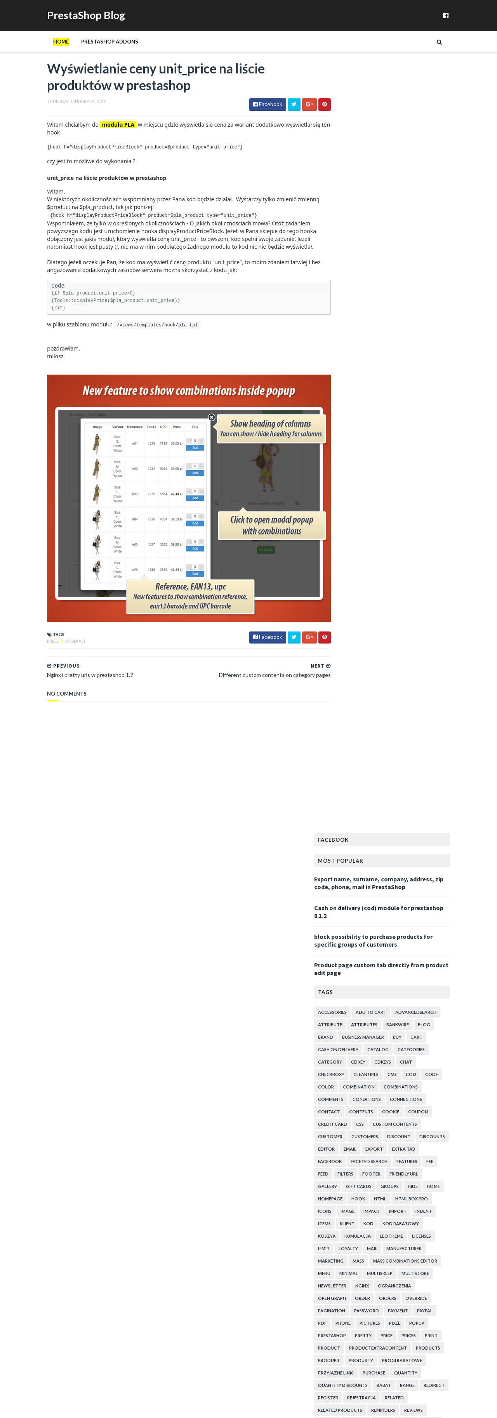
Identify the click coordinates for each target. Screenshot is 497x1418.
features (422, 410)
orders (403, 546)
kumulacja (373, 484)
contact (345, 360)
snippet (369, 696)
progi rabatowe (418, 609)
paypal (440, 559)
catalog (394, 298)
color (342, 335)
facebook (346, 410)
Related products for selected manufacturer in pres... (400, 1327)
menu (340, 522)
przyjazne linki (352, 621)
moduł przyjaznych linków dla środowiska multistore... (392, 1153)
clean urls (381, 323)
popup (432, 571)
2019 (345, 828)
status (342, 708)
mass (374, 509)
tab (387, 708)
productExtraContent (394, 596)
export (390, 397)
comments (347, 348)
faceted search (385, 410)
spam (393, 696)
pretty (379, 584)
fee (445, 410)
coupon (434, 360)
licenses (437, 484)
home (449, 435)
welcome (345, 758)
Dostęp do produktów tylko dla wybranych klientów (395, 1108)
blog (440, 273)
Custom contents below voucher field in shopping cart (404, 969)
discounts (448, 385)
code (447, 323)
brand (341, 285)
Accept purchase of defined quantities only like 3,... (401, 1034)
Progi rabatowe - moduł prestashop (387, 1370)
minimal (364, 522)
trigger (385, 733)
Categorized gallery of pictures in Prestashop (398, 1097)
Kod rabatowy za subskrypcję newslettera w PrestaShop (397, 1269)
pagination (347, 559)
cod (427, 323)
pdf (338, 571)
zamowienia (421, 758)
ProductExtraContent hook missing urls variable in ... (404, 940)
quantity (421, 621)
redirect (450, 634)
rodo (398, 671)
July (350, 867)
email (366, 397)
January (355, 899)
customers (380, 385)
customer (346, 385)
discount (414, 385)
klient (363, 472)
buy (413, 285)
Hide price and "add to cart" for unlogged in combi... (395, 1057)
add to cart (387, 260)
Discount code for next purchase (383, 1258)
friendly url (419, 422)
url (435, 733)
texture (343, 721)
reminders (399, 658)
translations (350, 733)
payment (414, 559)
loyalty (364, 497)
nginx (378, 534)
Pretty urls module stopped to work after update (403, 1362)
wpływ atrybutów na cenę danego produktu (397, 1338)
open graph (348, 546)
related (410, 646)
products (444, 596)
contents (377, 360)
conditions (382, 348)
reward (343, 671)
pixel (410, 571)
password (382, 559)
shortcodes (366, 683)
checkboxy (347, 323)
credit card (348, 372)
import (413, 459)
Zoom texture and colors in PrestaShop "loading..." (404, 1119)
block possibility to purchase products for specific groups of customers (389, 189)
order (378, 546)
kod (384, 472)
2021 (345, 812)
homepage (346, 447)
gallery (343, 435)
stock (366, 708)
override (432, 546)
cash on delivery (354, 298)
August (354, 859)
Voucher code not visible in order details (392, 929)
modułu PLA (102, 136)
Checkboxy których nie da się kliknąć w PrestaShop (390, 1225)
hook (374, 447)
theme (369, 721)
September (359, 852)
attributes (380, 273)
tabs (406, 708)
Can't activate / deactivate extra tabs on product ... (403, 1138)
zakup (390, 758)
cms (408, 323)
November (358, 836)
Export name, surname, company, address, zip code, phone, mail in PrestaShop (394, 132)
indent (439, 459)
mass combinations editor (421, 509)
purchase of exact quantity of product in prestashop (392, 1298)
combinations (417, 335)
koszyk (342, 484)
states (433, 696)
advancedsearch (431, 260)
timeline (395, 721)
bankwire (413, 273)
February (356, 891)
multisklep (395, 522)
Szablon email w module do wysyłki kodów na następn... (398, 1020)
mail (388, 497)
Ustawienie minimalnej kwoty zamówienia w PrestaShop (396, 1210)
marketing (347, 509)
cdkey (374, 310)
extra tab (419, 397)
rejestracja (377, 646)
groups (405, 435)
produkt (345, 609)
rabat (400, 634)
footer (387, 422)
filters (361, 422)
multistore (431, 522)
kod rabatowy (416, 472)
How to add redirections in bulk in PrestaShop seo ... (404, 1313)
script (421, 671)
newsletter (348, 534)
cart (432, 285)
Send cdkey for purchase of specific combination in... (402, 1247)
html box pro (427, 447)
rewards (371, 671)
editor (342, 397)
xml (369, 758)
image (363, 459)
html (396, 447)
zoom (452, 758)
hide (429, 435)
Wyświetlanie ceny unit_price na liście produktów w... (403, 910)
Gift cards (375, 435)
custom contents (411, 372)
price (37, 642)
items (340, 472)
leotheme (407, 484)
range (423, 634)
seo (338, 683)
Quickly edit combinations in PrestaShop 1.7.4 (399, 1346)
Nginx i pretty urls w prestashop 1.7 (387, 921)
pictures (385, 571)
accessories (348, 260)
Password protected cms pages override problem (403, 1127)
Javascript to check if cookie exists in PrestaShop (403, 1354)
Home (45, 52)
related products (356, 658)
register (344, 646)
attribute (346, 273)
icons (341, 459)
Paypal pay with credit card (376, 1009)
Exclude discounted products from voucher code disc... (402, 1284)
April (351, 875)
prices (424, 584)
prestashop (348, 584)
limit (340, 497)
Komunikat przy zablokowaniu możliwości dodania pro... (403, 1071)
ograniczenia (410, 534)
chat (422, 310)
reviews (429, 658)
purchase (390, 621)
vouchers (407, 745)
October (356, 844)
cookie (406, 360)
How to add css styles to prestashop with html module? (400, 998)
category (346, 310)
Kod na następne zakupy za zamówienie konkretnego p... (391, 955)
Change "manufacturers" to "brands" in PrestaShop (390, 1167)
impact (387, 459)
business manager (379, 285)
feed (339, 422)
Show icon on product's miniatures (385, 1236)
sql (412, 696)
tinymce (424, 721)
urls (453, 733)
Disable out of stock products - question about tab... (400, 1196)
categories (427, 298)
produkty (377, 609)
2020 (345, 820)
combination (375, 335)
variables (345, 745)
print (447, 584)
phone (359, 571)
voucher (376, 745)
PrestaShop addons (93, 52)
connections (422, 348)
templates (433, 708)
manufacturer (420, 497)
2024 (345, 797)
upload (413, 733)
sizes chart (404, 683)
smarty (343, 696)
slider (434, 683)
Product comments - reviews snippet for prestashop (392, 1086)
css (376, 372)
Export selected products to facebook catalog (399, 1046)
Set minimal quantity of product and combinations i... (404, 1181)
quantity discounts (359, 634)
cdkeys (398, 310)
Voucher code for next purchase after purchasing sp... (403, 984)
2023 (345, 804)
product (59, 642)
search (446, 671)
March (353, 883)
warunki (438, 745)
